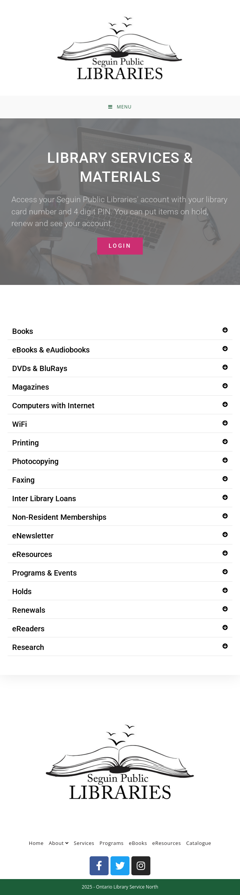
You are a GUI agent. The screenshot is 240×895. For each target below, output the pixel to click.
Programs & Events (44, 572)
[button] (120, 331)
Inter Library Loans (44, 498)
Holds (22, 591)
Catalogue (198, 843)
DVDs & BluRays (39, 368)
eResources (32, 554)
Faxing (23, 479)
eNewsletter (33, 535)
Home (36, 843)
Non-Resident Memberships (59, 517)
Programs (111, 843)
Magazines (30, 387)
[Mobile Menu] (120, 107)
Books (22, 331)
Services (84, 843)
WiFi (19, 424)
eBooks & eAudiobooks (51, 349)
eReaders (28, 628)
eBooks (138, 843)
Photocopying (35, 461)
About (59, 843)
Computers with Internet (53, 405)
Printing (25, 442)
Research (28, 647)
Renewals (28, 610)
